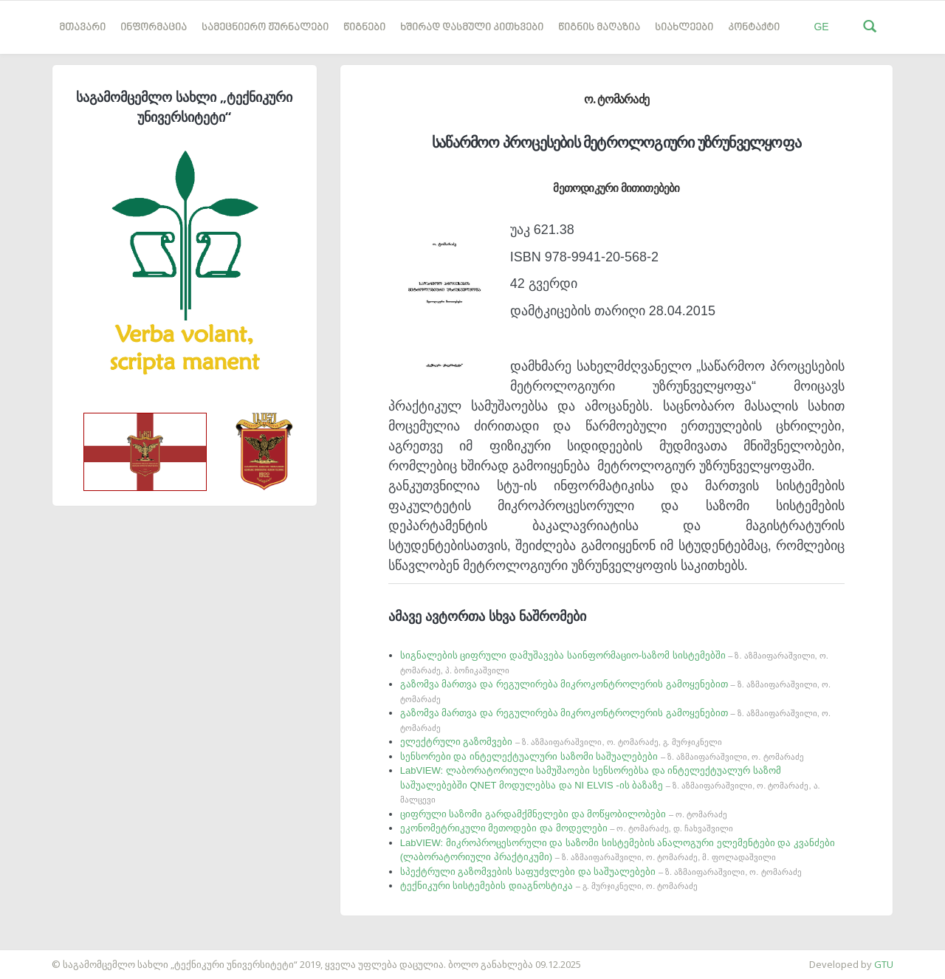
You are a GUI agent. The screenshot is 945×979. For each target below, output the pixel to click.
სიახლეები (684, 27)
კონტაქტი (754, 27)
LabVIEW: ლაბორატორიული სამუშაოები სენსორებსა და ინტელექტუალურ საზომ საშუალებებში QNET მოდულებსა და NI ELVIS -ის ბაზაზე (610, 784)
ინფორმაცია (153, 27)
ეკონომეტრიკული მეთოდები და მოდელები (566, 828)
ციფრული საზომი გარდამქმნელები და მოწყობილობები (563, 814)
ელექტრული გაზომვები (561, 741)
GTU (883, 964)
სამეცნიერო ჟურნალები (265, 27)
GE (821, 26)
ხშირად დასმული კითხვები (471, 27)
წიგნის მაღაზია (599, 27)
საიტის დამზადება (43, 956)
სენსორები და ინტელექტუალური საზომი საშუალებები (602, 756)
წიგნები (364, 27)
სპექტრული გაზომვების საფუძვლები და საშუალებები (601, 871)
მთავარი (82, 27)
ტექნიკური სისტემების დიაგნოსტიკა (549, 885)
